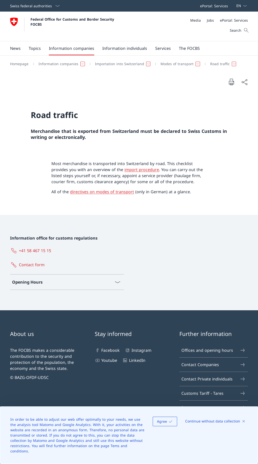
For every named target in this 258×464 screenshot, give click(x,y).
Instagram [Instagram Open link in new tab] (138, 350)
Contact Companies (213, 365)
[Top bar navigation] (213, 6)
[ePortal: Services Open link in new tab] (213, 6)
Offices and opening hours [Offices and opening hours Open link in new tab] (213, 350)
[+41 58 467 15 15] (31, 250)
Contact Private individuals (213, 379)
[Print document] (231, 81)
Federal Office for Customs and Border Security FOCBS (72, 21)
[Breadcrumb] (127, 64)
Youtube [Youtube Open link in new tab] (106, 360)
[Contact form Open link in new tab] (28, 264)
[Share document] (244, 82)
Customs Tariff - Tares (213, 393)
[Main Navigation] (125, 48)
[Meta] (219, 20)
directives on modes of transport (102, 192)
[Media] (195, 20)
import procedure (141, 169)
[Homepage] (19, 64)
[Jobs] (210, 20)
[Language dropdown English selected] (240, 6)
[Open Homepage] (62, 26)
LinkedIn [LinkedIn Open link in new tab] (133, 360)
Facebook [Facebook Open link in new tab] (107, 350)
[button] (15, 48)
